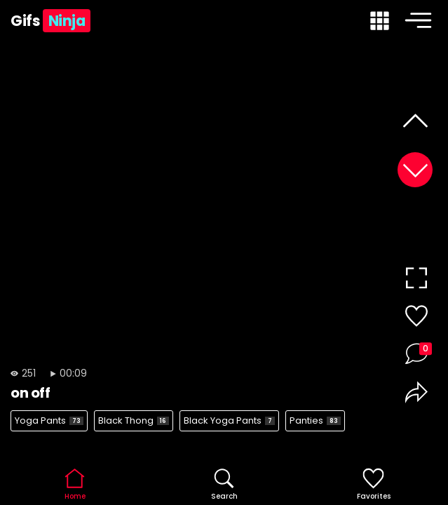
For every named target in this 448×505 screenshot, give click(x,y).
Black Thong (133, 420)
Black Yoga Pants (229, 420)
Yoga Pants (49, 420)
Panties (315, 420)
